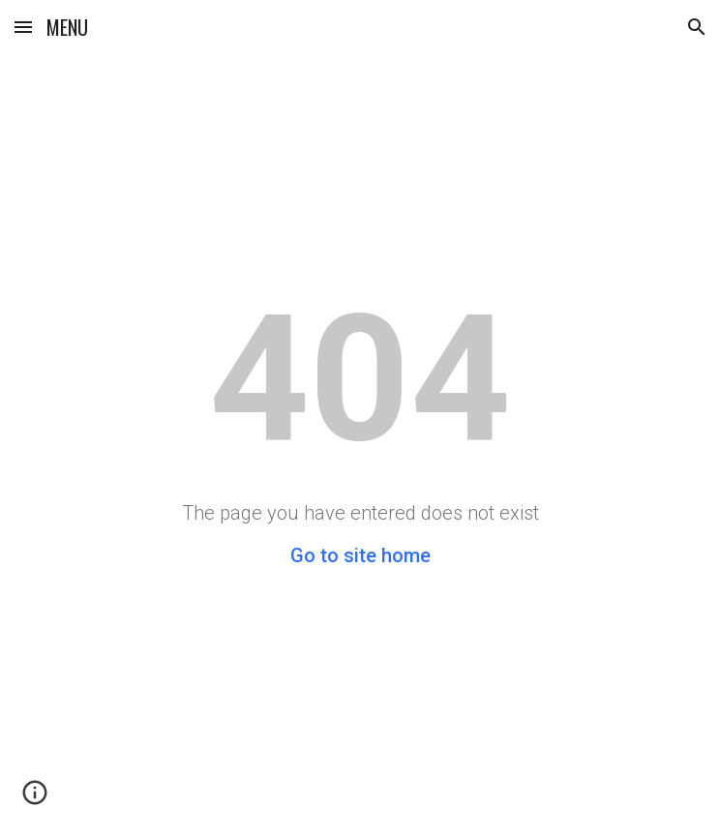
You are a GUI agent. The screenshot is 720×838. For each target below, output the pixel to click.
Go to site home (360, 555)
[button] (23, 26)
